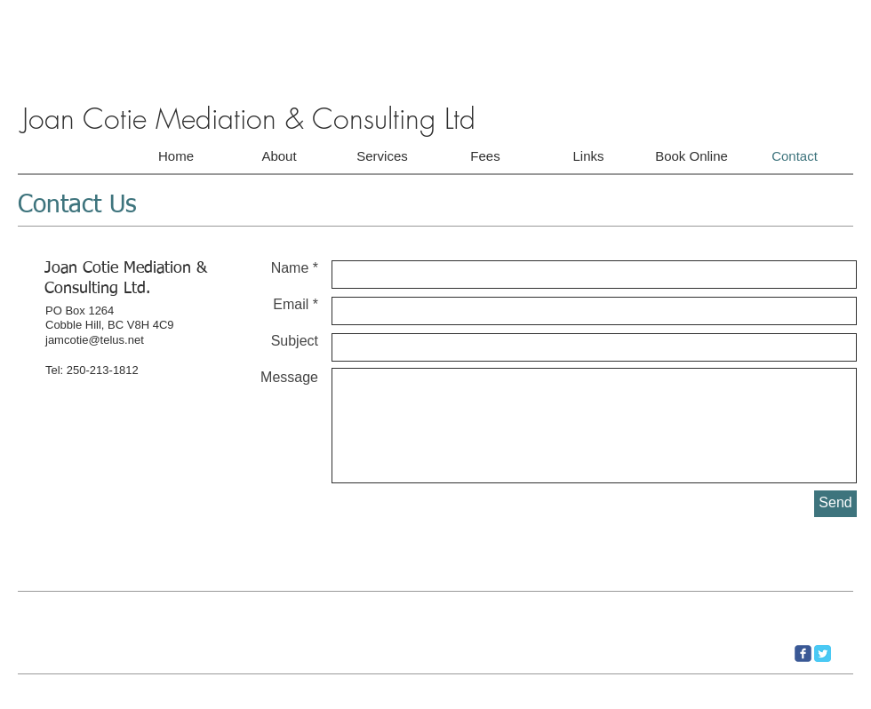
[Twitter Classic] (822, 653)
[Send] (835, 503)
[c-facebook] (803, 653)
